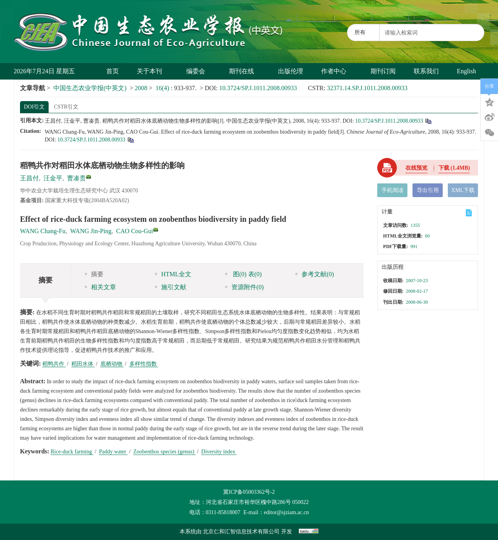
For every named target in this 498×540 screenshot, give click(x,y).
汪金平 (53, 178)
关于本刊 (152, 71)
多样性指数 (143, 364)
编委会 (198, 71)
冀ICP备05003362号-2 (248, 492)
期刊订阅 (383, 71)
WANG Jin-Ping (90, 231)
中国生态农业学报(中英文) (90, 88)
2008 (141, 88)
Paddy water (113, 452)
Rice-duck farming (72, 452)
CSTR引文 (66, 107)
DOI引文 (34, 107)
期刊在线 (244, 71)
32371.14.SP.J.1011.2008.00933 (367, 88)
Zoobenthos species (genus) (164, 452)
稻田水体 (83, 364)
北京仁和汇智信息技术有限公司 (241, 532)
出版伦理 (290, 71)
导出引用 (428, 190)
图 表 (243, 274)
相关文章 (100, 287)
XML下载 (462, 190)
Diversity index (218, 452)
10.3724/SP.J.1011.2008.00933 (258, 88)
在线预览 (416, 168)
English (466, 71)
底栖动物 (112, 364)
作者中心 (336, 71)
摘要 (94, 274)
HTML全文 (173, 274)
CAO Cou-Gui (134, 231)
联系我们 (426, 71)
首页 (112, 71)
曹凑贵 (76, 178)
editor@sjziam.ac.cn (286, 512)
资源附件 (244, 287)
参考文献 (314, 274)
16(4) (163, 88)
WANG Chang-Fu (42, 231)
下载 (454, 168)
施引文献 (170, 287)
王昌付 (29, 178)
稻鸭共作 (54, 364)
